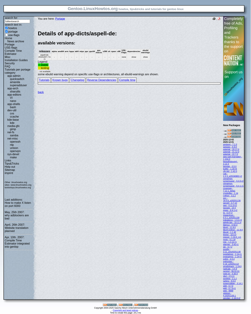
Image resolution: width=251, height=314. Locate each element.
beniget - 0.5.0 (230, 166)
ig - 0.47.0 (227, 213)
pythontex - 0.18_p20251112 (231, 262)
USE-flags (11, 47)
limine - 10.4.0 (229, 235)
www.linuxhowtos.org (20, 185)
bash (13, 107)
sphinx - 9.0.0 (229, 281)
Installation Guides (16, 60)
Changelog (77, 80)
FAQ (7, 66)
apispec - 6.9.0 (230, 147)
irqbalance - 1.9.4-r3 (232, 220)
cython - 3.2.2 (229, 196)
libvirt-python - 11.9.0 (233, 230)
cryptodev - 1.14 (230, 193)
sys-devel (13, 154)
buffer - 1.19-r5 (230, 169)
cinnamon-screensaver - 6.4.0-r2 (233, 179)
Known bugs (60, 80)
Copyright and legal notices (125, 310)
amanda (15, 82)
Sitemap (10, 169)
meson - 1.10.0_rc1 (232, 237)
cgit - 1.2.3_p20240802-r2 (232, 175)
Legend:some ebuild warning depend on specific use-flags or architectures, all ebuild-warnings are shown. (129, 53)
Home (8, 38)
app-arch (12, 88)
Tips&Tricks (12, 163)
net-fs (10, 132)
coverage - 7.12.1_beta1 (229, 189)
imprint (9, 173)
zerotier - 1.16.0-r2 (231, 298)
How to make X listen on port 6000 (18, 204)
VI (11, 97)
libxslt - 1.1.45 (229, 232)
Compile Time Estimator (13, 52)
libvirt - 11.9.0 (229, 227)
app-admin (14, 75)
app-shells (13, 104)
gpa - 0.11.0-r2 (230, 205)
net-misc (12, 138)
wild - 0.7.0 (228, 286)
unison (14, 147)
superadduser (18, 85)
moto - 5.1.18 (229, 239)
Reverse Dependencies (101, 80)
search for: (11, 17)
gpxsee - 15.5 (229, 208)
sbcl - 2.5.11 (228, 276)
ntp (12, 144)
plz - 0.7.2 (227, 247)
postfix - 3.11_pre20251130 (232, 250)
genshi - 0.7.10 (230, 203)
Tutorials (44, 80)
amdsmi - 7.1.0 (230, 144)
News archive (15, 41)
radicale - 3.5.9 (230, 269)
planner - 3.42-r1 (231, 244)
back (41, 92)
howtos (12, 28)
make (13, 157)
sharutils (15, 91)
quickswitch (17, 78)
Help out (10, 166)
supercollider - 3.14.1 (233, 283)
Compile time (127, 80)
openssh (15, 141)
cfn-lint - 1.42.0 (230, 171)
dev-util (11, 110)
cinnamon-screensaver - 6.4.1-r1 (233, 184)
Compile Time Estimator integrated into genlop (17, 243)
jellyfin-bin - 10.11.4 (232, 222)
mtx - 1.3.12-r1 (230, 242)
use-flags (14, 35)
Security (10, 63)
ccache (14, 116)
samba (14, 135)
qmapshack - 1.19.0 (232, 266)
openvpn (15, 151)
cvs (12, 113)
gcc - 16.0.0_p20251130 (232, 199)
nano (13, 100)
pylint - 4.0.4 (228, 259)
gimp (13, 129)
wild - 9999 (228, 291)
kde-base (13, 119)
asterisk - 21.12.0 (231, 152)
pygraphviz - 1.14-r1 (232, 254)
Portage (9, 44)
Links (8, 160)
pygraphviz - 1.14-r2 (232, 256)
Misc (7, 57)
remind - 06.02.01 (231, 271)
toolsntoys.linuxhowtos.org (18, 187)
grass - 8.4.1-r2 (230, 210)
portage (13, 31)
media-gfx (13, 126)
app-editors (14, 94)
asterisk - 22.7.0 (230, 154)
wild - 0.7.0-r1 (229, 288)
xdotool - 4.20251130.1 (229, 294)
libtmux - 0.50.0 (230, 225)
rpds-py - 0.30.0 (230, 274)
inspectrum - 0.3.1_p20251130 (231, 216)
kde (12, 122)
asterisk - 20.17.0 (231, 149)
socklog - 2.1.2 (230, 278)
